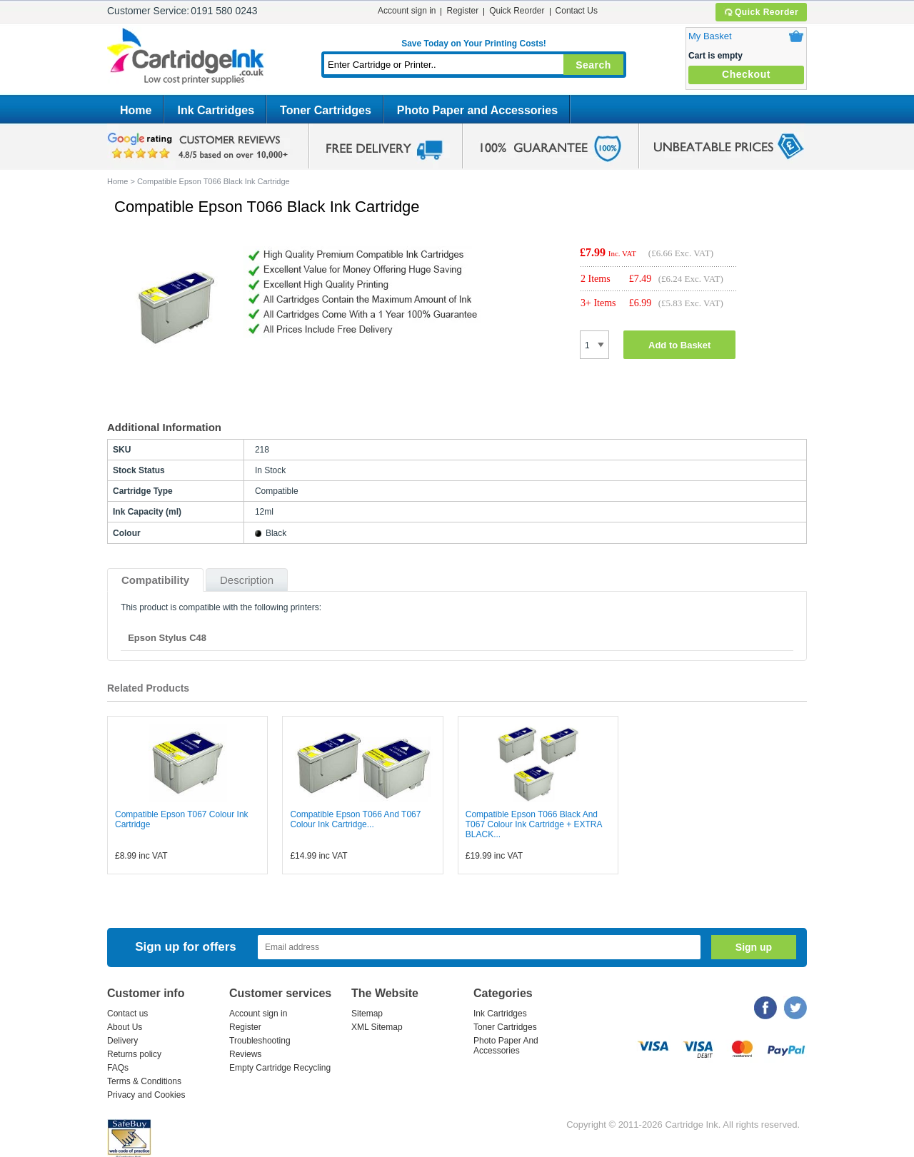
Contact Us (577, 11)
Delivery (122, 1041)
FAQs (118, 1068)
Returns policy (134, 1054)
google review (200, 146)
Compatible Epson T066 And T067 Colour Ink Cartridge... (355, 819)
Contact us (127, 1014)
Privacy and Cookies (146, 1095)
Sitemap (367, 1014)
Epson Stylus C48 (167, 637)
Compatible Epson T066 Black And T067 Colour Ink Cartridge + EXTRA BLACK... (534, 824)
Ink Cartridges (215, 110)
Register (462, 11)
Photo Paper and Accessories (477, 110)
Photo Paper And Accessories (505, 1046)
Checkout (746, 74)
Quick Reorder (760, 12)
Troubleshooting (260, 1041)
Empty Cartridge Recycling (280, 1068)
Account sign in (407, 11)
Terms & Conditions (144, 1081)
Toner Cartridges (325, 110)
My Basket (710, 36)
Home (135, 110)
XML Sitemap (377, 1027)
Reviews (245, 1054)
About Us (124, 1027)
